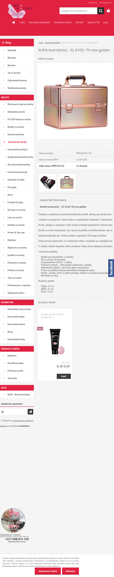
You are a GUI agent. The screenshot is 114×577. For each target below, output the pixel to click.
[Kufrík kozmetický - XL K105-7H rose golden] (75, 64)
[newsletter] (30, 411)
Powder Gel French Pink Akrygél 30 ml (52, 316)
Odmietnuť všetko (47, 571)
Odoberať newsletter (12, 404)
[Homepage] (14, 22)
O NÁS (22, 22)
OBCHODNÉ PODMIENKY (39, 22)
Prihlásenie (93, 2)
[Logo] (20, 11)
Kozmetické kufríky (52, 42)
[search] (100, 10)
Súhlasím (70, 571)
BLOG (105, 22)
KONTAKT (79, 22)
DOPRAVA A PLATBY (63, 22)
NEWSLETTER (93, 22)
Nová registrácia (105, 2)
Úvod (41, 42)
